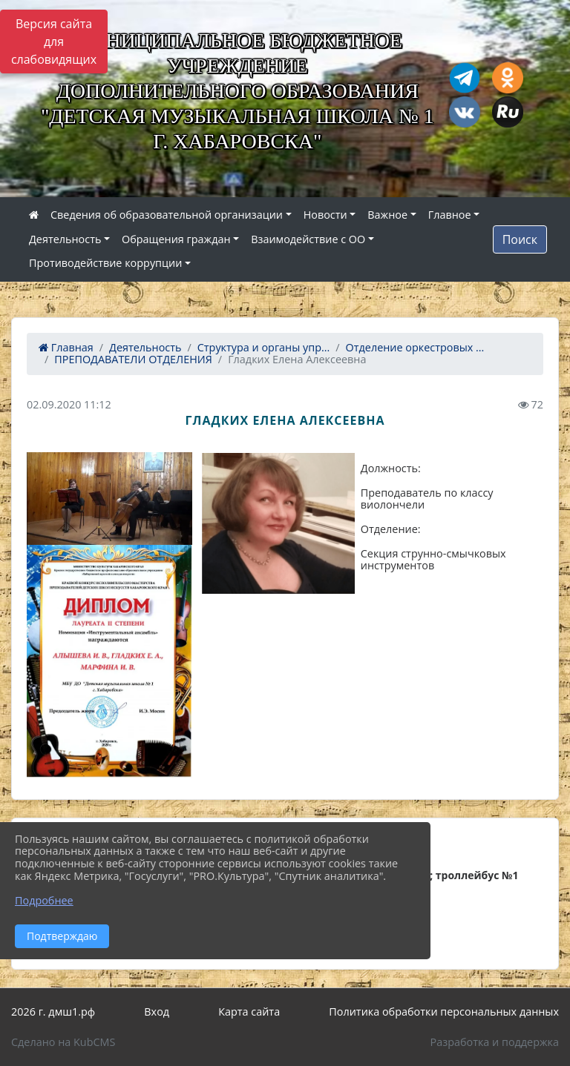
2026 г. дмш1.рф (53, 1011)
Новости (325, 215)
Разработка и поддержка (494, 1042)
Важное (387, 215)
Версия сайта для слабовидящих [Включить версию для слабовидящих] (53, 41)
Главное (449, 215)
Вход (156, 1011)
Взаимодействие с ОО (308, 239)
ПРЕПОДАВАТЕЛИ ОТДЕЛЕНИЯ (133, 359)
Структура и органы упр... (263, 347)
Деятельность (65, 239)
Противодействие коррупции (105, 263)
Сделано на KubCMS (63, 1042)
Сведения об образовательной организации (166, 215)
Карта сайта (249, 1011)
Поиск (519, 239)
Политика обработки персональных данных (444, 1011)
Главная (66, 347)
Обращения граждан (176, 239)
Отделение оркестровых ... (415, 347)
